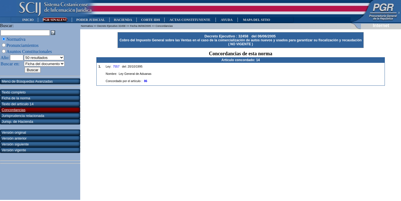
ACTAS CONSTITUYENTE (190, 20)
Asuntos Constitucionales (29, 51)
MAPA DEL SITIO (256, 20)
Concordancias (13, 110)
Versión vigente (14, 150)
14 (258, 60)
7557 (116, 66)
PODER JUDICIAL (90, 20)
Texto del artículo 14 (18, 104)
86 (145, 81)
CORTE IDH (150, 20)
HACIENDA (123, 20)
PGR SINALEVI (55, 20)
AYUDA (226, 20)
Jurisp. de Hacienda (17, 121)
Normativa (15, 39)
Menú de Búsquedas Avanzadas (27, 81)
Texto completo (14, 92)
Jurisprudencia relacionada (23, 116)
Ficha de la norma (16, 98)
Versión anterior (14, 138)
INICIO (28, 20)
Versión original (14, 132)
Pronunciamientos (22, 45)
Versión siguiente (15, 144)
